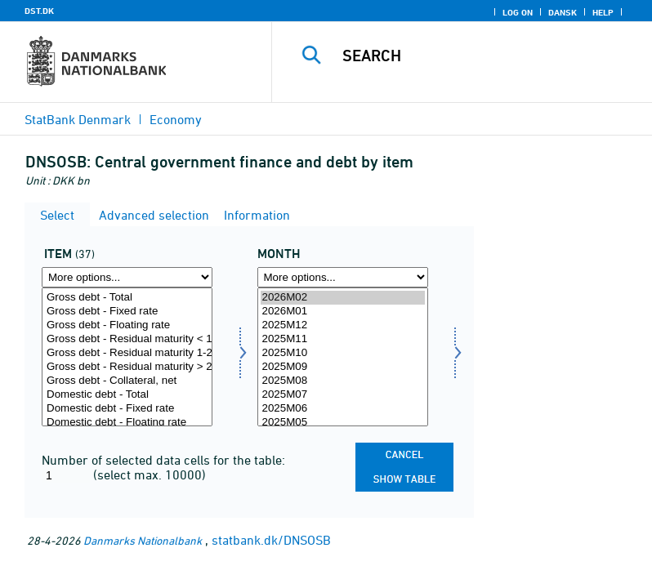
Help (603, 12)
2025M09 (343, 367)
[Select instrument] (127, 356)
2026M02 (343, 298)
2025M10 (343, 353)
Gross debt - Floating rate (127, 325)
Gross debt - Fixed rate (127, 311)
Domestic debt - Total (127, 395)
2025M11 (343, 339)
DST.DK (39, 10)
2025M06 (343, 409)
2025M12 (343, 325)
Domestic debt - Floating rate (127, 423)
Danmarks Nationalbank (142, 540)
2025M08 (343, 381)
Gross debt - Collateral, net (127, 381)
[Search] (486, 55)
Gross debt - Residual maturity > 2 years (127, 367)
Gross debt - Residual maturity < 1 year (127, 339)
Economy (176, 119)
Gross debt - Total (127, 298)
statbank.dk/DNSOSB (271, 539)
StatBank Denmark (78, 119)
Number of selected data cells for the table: (163, 459)
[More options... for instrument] (127, 277)
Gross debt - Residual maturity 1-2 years (127, 353)
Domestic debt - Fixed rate (127, 409)
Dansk (562, 12)
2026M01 (343, 311)
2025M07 (343, 395)
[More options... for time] (342, 277)
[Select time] (342, 356)
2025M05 (343, 423)
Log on (517, 12)
